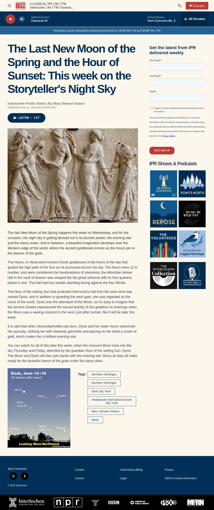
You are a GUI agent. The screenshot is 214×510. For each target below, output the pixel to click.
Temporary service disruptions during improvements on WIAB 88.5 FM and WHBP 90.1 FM (106, 30)
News (95, 419)
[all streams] (194, 19)
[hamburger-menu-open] (9, 6)
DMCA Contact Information (181, 478)
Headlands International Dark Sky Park (112, 401)
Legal (123, 478)
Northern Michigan (104, 374)
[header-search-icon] (179, 5)
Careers (79, 478)
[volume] (22, 19)
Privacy (169, 469)
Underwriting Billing (131, 469)
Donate (198, 6)
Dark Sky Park (101, 391)
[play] (10, 19)
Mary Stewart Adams (106, 411)
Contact (79, 469)
